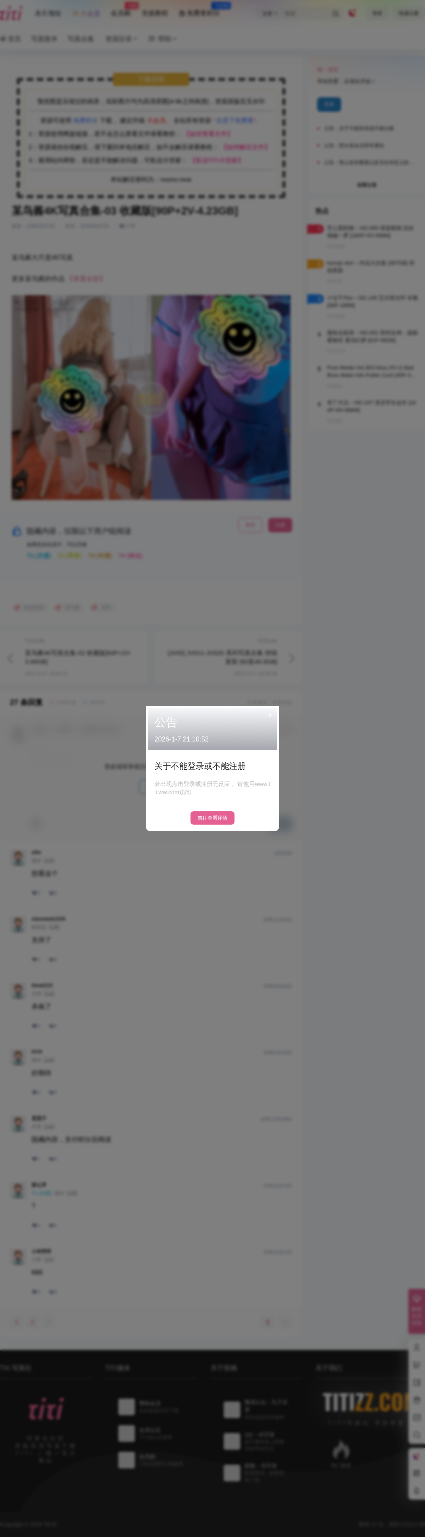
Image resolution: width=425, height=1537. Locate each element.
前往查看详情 (212, 818)
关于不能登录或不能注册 (200, 766)
